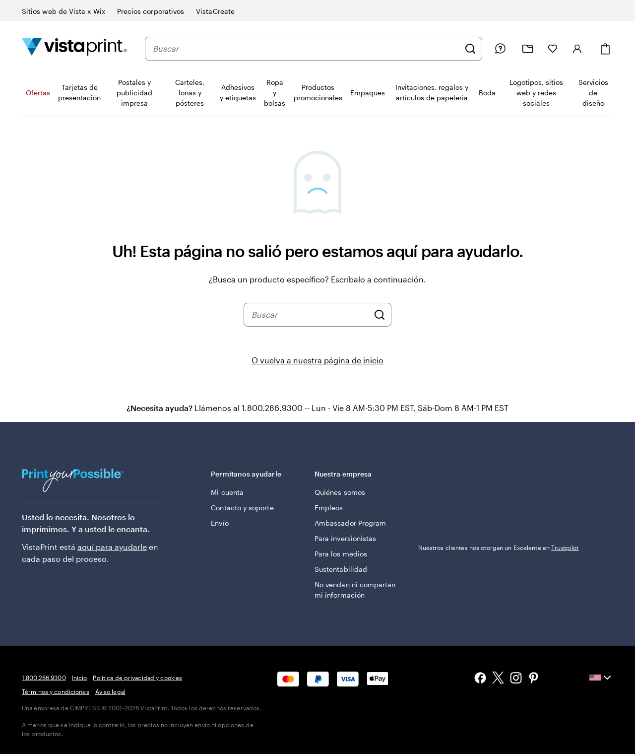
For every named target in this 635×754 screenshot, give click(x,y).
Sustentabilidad (341, 569)
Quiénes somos (340, 492)
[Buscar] (470, 49)
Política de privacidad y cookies (137, 677)
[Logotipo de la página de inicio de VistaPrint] (74, 48)
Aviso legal (110, 691)
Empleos (329, 507)
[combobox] (306, 49)
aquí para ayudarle (112, 546)
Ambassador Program (350, 523)
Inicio (79, 677)
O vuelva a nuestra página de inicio (317, 360)
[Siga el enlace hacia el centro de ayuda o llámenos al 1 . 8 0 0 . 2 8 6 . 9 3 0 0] (500, 49)
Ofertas (38, 92)
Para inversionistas (345, 538)
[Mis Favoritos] (553, 49)
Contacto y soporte (242, 507)
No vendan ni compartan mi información (355, 589)
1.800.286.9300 (44, 677)
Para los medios (341, 553)
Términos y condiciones (55, 691)
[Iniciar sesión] (577, 49)
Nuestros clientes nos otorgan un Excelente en (498, 547)
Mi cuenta (227, 492)
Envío (219, 523)
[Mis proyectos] (528, 49)
